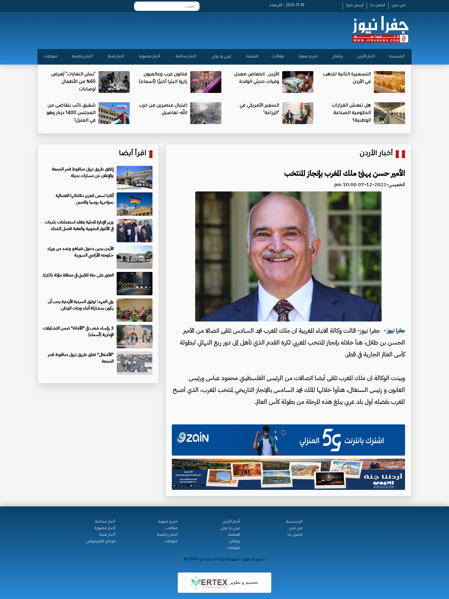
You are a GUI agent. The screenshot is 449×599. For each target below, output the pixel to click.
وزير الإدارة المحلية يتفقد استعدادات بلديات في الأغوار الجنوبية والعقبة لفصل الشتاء (79, 225)
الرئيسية (396, 57)
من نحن (398, 5)
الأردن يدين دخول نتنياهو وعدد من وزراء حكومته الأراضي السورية (80, 251)
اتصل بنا (377, 5)
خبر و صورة (308, 57)
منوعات (50, 57)
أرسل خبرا (355, 5)
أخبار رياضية (82, 57)
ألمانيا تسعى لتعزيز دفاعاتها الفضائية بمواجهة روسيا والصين (84, 198)
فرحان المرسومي (100, 541)
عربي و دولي (221, 57)
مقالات (278, 57)
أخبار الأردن (366, 57)
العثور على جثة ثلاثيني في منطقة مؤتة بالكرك (77, 275)
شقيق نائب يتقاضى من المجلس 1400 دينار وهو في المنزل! (70, 113)
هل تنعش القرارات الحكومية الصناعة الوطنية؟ (351, 113)
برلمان (337, 57)
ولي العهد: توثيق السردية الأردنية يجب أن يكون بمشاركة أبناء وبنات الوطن (80, 305)
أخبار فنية (116, 57)
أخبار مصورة (149, 57)
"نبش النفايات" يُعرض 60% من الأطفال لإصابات (73, 82)
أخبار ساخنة (186, 57)
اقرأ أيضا (132, 154)
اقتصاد (252, 57)
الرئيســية (294, 522)
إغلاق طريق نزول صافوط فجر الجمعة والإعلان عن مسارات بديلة (82, 172)
